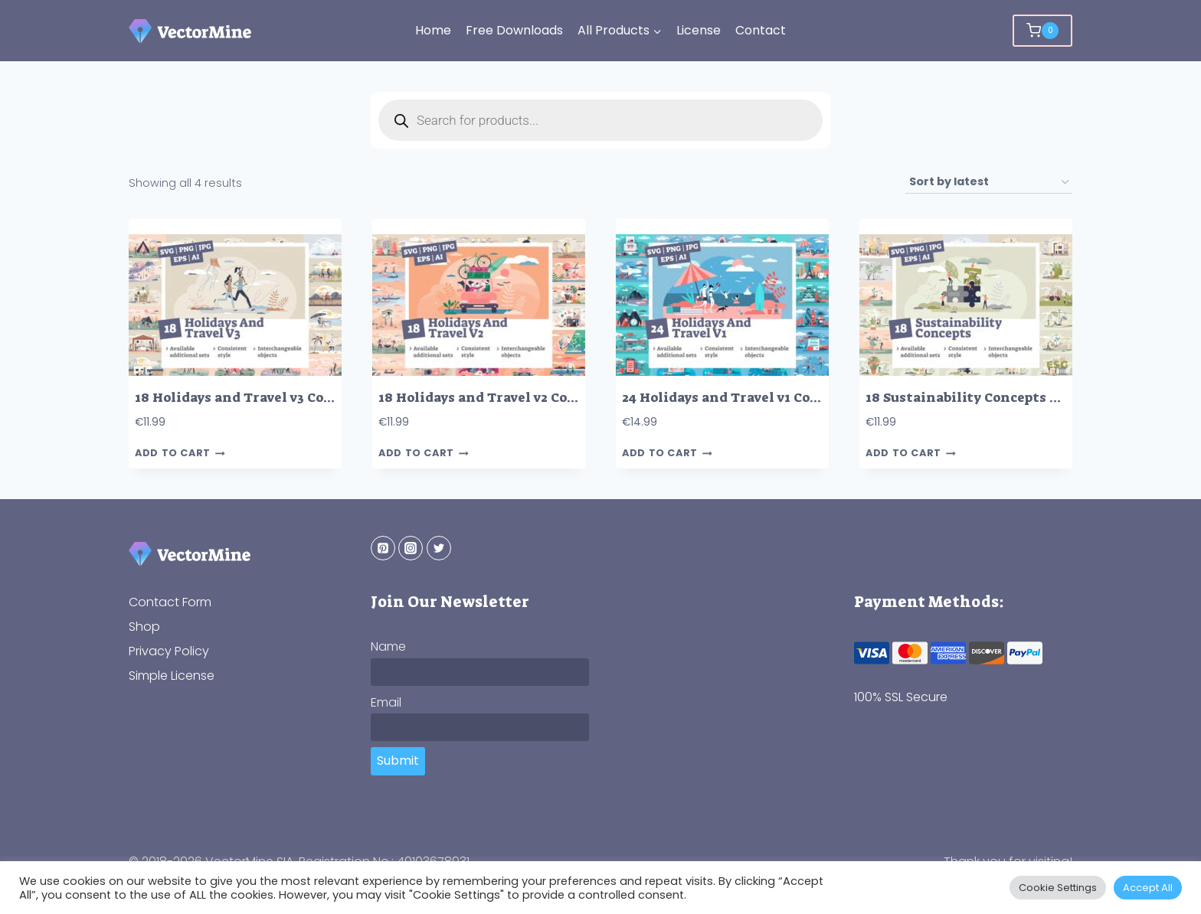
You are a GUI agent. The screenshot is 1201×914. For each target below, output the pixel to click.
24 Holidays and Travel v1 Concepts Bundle (765, 397)
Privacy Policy (169, 651)
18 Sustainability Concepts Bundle (982, 397)
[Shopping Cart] (1042, 31)
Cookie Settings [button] (1058, 887)
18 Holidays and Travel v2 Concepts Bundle (521, 397)
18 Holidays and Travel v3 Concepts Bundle (278, 397)
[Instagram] (410, 548)
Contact (760, 30)
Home (433, 30)
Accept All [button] (1148, 887)
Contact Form (170, 602)
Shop (144, 626)
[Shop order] (988, 182)
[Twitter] (439, 548)
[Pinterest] (383, 548)
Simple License (171, 675)
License (698, 30)
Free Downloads (514, 30)
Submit (398, 760)
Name (388, 646)
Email (386, 702)
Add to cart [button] (180, 453)
